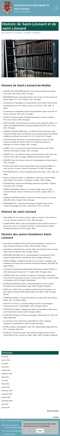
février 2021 (5, 384)
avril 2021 (4, 380)
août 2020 (4, 404)
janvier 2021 (5, 387)
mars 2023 (5, 367)
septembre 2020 (7, 401)
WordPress (19, 420)
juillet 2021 (5, 377)
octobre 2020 (5, 397)
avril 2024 (4, 363)
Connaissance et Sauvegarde (13, 33)
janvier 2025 (5, 360)
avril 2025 (4, 357)
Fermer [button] (40, 431)
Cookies (56, 417)
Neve (3, 420)
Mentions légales (53, 411)
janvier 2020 (5, 407)
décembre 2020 (6, 390)
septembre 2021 (7, 373)
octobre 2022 (5, 370)
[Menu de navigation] (56, 8)
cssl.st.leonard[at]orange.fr (14, 431)
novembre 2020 (6, 394)
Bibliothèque (37, 33)
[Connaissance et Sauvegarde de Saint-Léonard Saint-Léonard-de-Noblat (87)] (26, 8)
